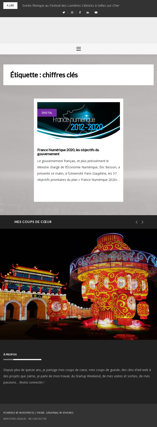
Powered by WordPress (18, 412)
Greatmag (52, 412)
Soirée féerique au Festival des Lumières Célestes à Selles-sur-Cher (70, 5)
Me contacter (37, 418)
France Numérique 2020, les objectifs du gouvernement (68, 152)
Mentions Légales (14, 418)
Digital (47, 113)
